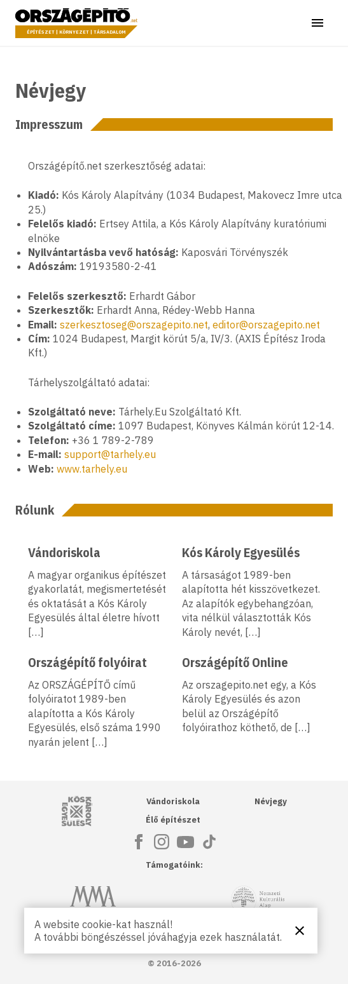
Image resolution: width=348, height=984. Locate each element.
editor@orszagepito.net (266, 324)
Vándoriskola (64, 552)
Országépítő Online (235, 662)
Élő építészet (173, 819)
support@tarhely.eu (110, 454)
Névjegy (270, 801)
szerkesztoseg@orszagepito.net (134, 324)
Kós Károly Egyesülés (241, 552)
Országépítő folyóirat (87, 662)
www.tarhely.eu (92, 468)
